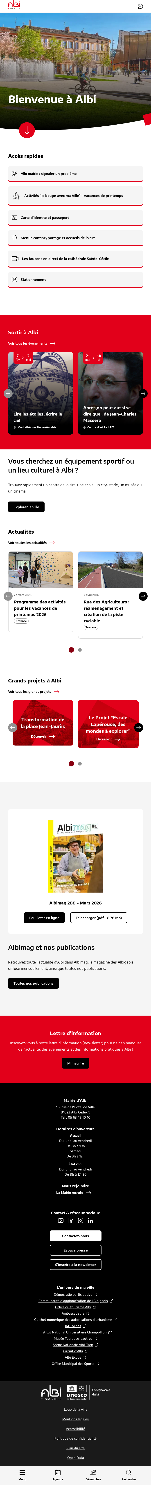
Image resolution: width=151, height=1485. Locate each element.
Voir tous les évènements (27, 343)
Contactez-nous (140, 6)
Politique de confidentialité (75, 1438)
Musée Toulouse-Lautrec (73, 1338)
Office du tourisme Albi (73, 1307)
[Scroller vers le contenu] (27, 130)
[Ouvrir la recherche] (128, 1475)
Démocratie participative (73, 1294)
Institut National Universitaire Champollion (73, 1332)
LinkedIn (90, 1220)
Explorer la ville (26, 507)
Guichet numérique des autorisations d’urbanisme (73, 1320)
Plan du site (75, 1448)
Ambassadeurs (73, 1313)
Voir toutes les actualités (27, 543)
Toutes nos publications (34, 983)
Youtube (60, 1220)
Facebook (70, 1220)
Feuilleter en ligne (44, 918)
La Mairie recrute (69, 1193)
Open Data (75, 1458)
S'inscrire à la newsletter (75, 1265)
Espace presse (75, 1250)
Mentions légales (75, 1419)
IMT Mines (73, 1326)
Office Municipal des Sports (73, 1364)
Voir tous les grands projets (29, 691)
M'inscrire (75, 1063)
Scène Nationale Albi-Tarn (73, 1345)
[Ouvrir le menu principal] (22, 1475)
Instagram (80, 1220)
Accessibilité (75, 1429)
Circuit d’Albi (73, 1351)
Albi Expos (73, 1357)
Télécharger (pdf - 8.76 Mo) (99, 918)
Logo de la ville (75, 1409)
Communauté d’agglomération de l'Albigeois (73, 1301)
